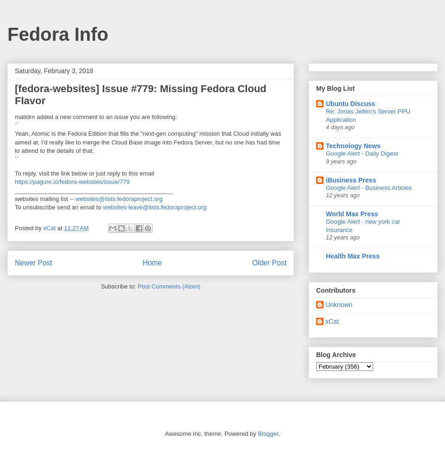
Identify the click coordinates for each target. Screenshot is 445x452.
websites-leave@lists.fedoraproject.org (154, 207)
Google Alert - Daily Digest (362, 153)
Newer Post (33, 263)
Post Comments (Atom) (169, 286)
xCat (332, 321)
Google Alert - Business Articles (369, 187)
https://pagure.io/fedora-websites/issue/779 (72, 181)
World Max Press (352, 214)
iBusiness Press (351, 180)
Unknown (338, 304)
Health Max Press (353, 256)
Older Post (269, 263)
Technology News (353, 146)
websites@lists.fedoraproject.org (119, 198)
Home (152, 263)
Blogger (268, 433)
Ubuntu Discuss (350, 103)
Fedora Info (57, 34)
